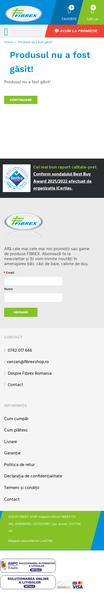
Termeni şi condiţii (21, 488)
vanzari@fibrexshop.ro (26, 362)
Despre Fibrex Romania (28, 373)
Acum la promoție (76, 31)
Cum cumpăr (16, 419)
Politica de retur (19, 465)
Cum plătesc (16, 430)
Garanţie (12, 453)
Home (8, 42)
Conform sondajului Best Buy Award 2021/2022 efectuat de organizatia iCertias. (62, 181)
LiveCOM (46, 541)
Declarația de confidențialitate (33, 476)
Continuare (21, 100)
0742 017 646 (18, 350)
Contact (13, 385)
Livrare (10, 442)
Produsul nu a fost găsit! (35, 42)
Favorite (69, 19)
